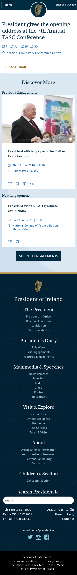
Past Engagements (38, 352)
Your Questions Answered (38, 454)
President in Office (38, 316)
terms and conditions (26, 561)
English (60, 4)
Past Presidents (38, 330)
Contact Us (38, 463)
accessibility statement (37, 557)
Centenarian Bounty (38, 459)
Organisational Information (38, 449)
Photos (38, 392)
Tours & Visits (38, 432)
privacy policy (53, 561)
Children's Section (38, 480)
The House (38, 423)
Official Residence (38, 418)
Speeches (38, 378)
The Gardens (38, 428)
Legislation (38, 325)
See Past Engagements (38, 256)
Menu (8, 5)
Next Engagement (16, 195)
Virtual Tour (38, 414)
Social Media (56, 565)
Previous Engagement (19, 92)
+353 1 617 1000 (20, 509)
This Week (38, 347)
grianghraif (16, 67)
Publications (39, 397)
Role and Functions (38, 321)
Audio (38, 383)
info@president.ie (43, 530)
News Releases (38, 374)
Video (38, 387)
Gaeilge (71, 4)
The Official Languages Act (26, 565)
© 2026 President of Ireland (37, 569)
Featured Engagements (38, 356)
